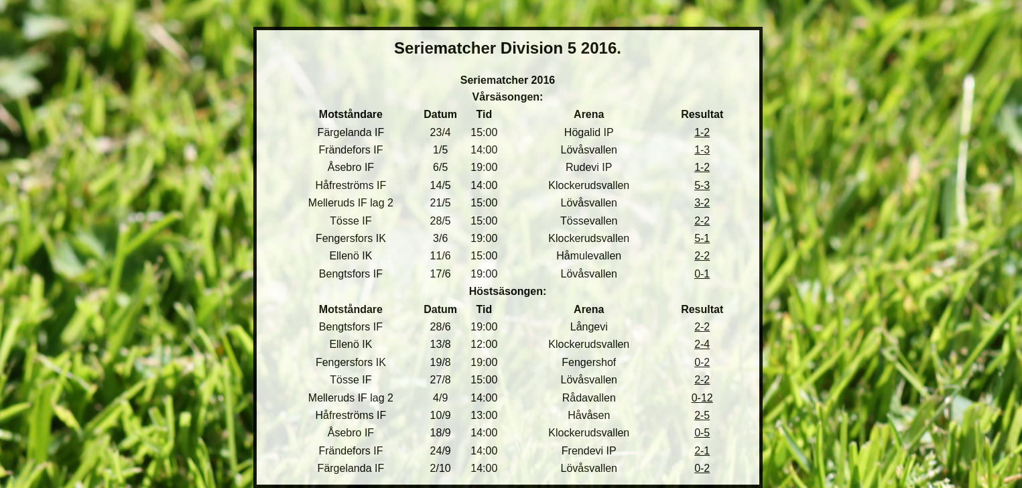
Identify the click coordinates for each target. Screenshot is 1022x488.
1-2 (702, 132)
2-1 (702, 450)
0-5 (702, 432)
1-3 (702, 150)
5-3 (702, 185)
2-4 (702, 344)
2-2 (702, 221)
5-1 (702, 238)
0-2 (702, 362)
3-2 (702, 202)
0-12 (702, 398)
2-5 (702, 415)
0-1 (702, 274)
